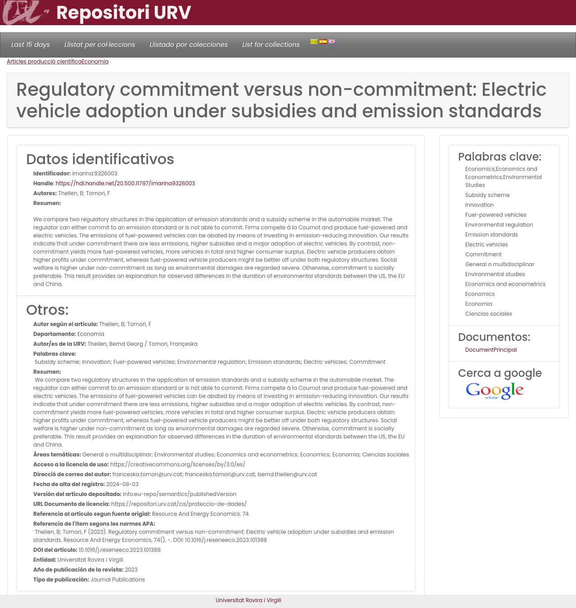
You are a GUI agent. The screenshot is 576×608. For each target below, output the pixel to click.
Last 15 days (30, 44)
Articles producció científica (44, 61)
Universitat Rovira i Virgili (248, 600)
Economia (94, 61)
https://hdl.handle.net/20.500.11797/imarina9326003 (125, 183)
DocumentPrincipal (491, 349)
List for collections (271, 44)
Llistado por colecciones (189, 44)
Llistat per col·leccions (99, 44)
